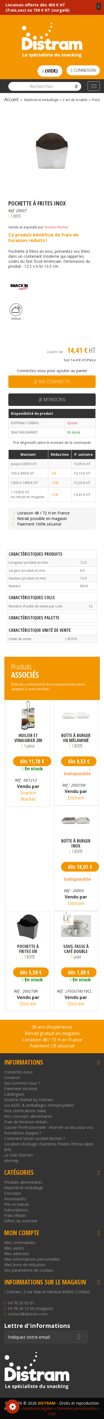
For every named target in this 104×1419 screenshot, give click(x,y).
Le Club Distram (18, 1155)
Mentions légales (38, 1408)
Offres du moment (20, 1221)
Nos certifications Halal (25, 1110)
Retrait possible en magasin (39, 518)
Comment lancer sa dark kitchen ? (34, 1138)
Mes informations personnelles (32, 1259)
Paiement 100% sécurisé (36, 524)
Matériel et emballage (23, 1187)
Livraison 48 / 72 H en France (40, 513)
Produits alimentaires (23, 1182)
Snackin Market (56, 227)
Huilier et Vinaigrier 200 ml (28, 738)
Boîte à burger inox (75, 843)
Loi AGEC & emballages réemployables (39, 1105)
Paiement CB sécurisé (52, 1046)
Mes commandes (19, 1242)
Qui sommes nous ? (22, 1083)
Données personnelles (77, 1408)
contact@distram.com (27, 1314)
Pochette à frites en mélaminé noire (28, 949)
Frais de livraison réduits (25, 1121)
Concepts (12, 1193)
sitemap (11, 1160)
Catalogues (14, 1094)
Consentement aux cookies (12, 1406)
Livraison (12, 1077)
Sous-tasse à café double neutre (76, 949)
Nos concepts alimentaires (28, 1116)
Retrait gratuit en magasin (52, 1033)
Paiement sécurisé (20, 1088)
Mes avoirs (14, 1248)
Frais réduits (15, 1215)
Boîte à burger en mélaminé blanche (75, 738)
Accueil (11, 99)
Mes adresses (16, 1253)
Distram (76, 798)
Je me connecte (52, 381)
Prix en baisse (16, 1204)
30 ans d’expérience (52, 1027)
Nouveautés (15, 1198)
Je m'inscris (52, 399)
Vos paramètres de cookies (28, 1270)
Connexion (83, 70)
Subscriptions (16, 1209)
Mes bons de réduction (24, 1264)
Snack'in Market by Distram (28, 1099)
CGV (52, 1413)
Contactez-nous (18, 1072)
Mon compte (21, 1232)
